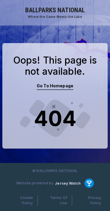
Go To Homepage (55, 85)
